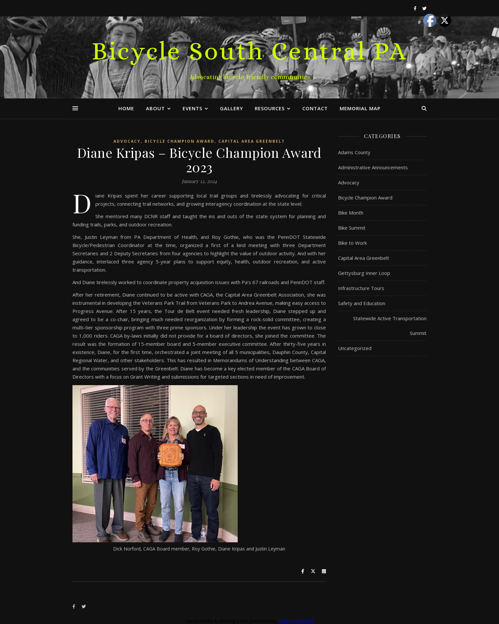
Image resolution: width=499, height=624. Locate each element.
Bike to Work (352, 242)
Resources (270, 108)
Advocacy (127, 141)
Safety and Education (361, 303)
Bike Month (350, 212)
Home (126, 108)
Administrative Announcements (373, 167)
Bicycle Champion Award (179, 141)
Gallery (231, 108)
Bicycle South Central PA (250, 50)
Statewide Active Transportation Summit (390, 325)
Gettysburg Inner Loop (364, 273)
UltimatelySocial (296, 620)
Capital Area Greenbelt (251, 141)
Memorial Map (360, 108)
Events (192, 108)
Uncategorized (354, 348)
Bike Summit (352, 227)
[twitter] (424, 8)
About (155, 108)
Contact (315, 108)
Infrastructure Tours (361, 288)
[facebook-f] (415, 8)
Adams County (354, 152)
